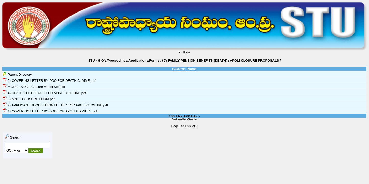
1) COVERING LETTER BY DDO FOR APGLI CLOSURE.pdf (50, 111)
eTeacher (192, 119)
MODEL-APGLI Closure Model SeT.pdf (34, 87)
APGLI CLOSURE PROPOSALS (254, 60)
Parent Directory (17, 74)
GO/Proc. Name (184, 69)
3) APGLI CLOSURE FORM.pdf (28, 99)
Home (186, 52)
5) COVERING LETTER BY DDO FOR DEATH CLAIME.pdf (49, 81)
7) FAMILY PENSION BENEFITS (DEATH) (195, 60)
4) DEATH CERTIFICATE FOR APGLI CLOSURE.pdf (44, 93)
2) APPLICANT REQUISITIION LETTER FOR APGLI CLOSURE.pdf (55, 105)
